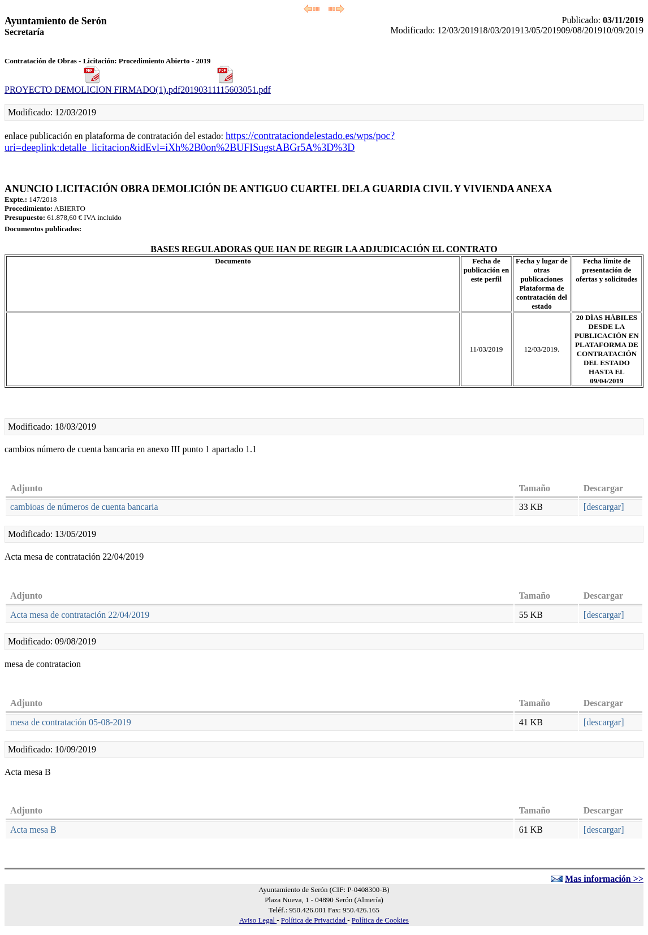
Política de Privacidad (314, 920)
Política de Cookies (380, 920)
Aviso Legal (258, 920)
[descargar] (604, 507)
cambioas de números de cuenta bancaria (84, 507)
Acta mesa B (33, 829)
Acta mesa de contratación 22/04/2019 (79, 615)
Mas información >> (604, 879)
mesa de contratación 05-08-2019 (70, 722)
